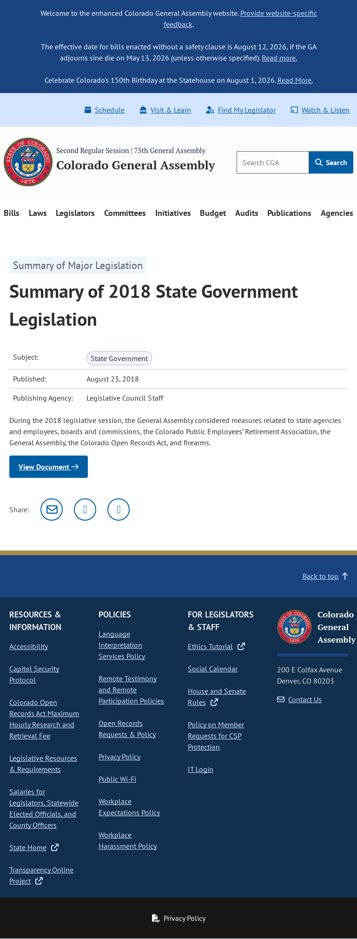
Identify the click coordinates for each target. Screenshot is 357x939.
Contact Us (299, 699)
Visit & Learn (165, 109)
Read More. (295, 80)
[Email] (51, 509)
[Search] (273, 162)
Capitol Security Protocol (34, 674)
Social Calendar (213, 668)
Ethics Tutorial (216, 646)
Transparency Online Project (41, 875)
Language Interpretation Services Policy (122, 645)
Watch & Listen (320, 109)
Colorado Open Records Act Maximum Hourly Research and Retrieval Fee (44, 719)
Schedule (105, 109)
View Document (49, 466)
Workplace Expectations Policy (129, 807)
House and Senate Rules (217, 696)
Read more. (279, 57)
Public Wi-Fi (117, 779)
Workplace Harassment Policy (128, 840)
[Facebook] (118, 509)
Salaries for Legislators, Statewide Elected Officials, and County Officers (44, 808)
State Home (34, 847)
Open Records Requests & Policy (127, 728)
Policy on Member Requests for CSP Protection (216, 735)
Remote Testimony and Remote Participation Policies (131, 689)
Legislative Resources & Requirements (43, 763)
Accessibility (28, 646)
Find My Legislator (241, 109)
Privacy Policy (119, 756)
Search (331, 162)
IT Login (200, 769)
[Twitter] (85, 509)
